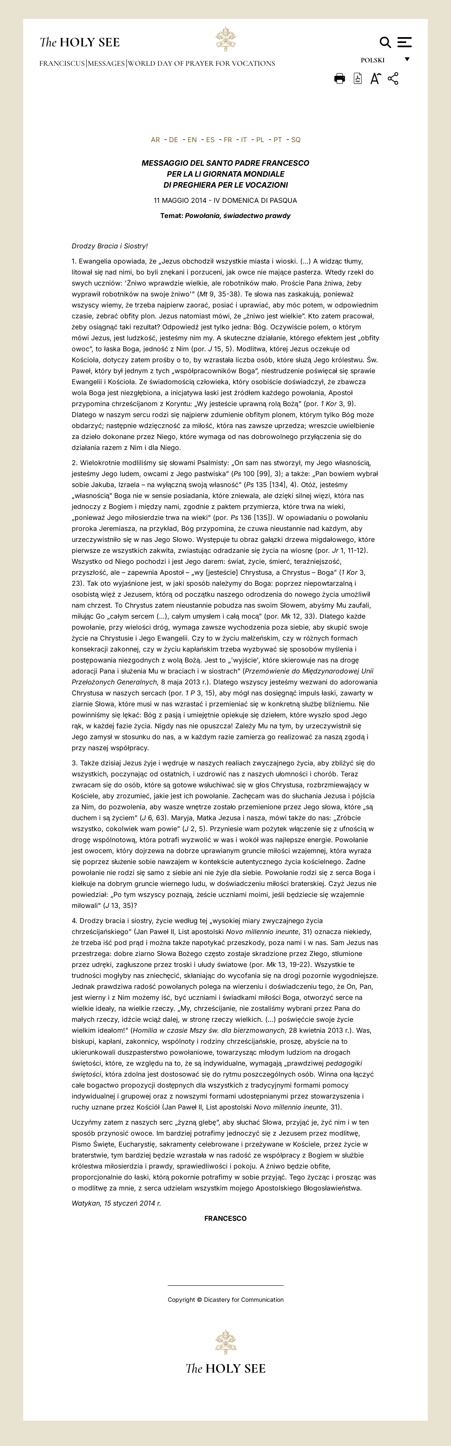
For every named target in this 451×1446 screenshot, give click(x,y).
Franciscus (62, 63)
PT (278, 139)
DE (173, 139)
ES (210, 139)
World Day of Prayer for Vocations (201, 63)
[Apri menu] (403, 42)
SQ (296, 139)
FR (228, 139)
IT (244, 139)
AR (155, 139)
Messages (107, 63)
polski (379, 62)
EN (192, 139)
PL (260, 139)
